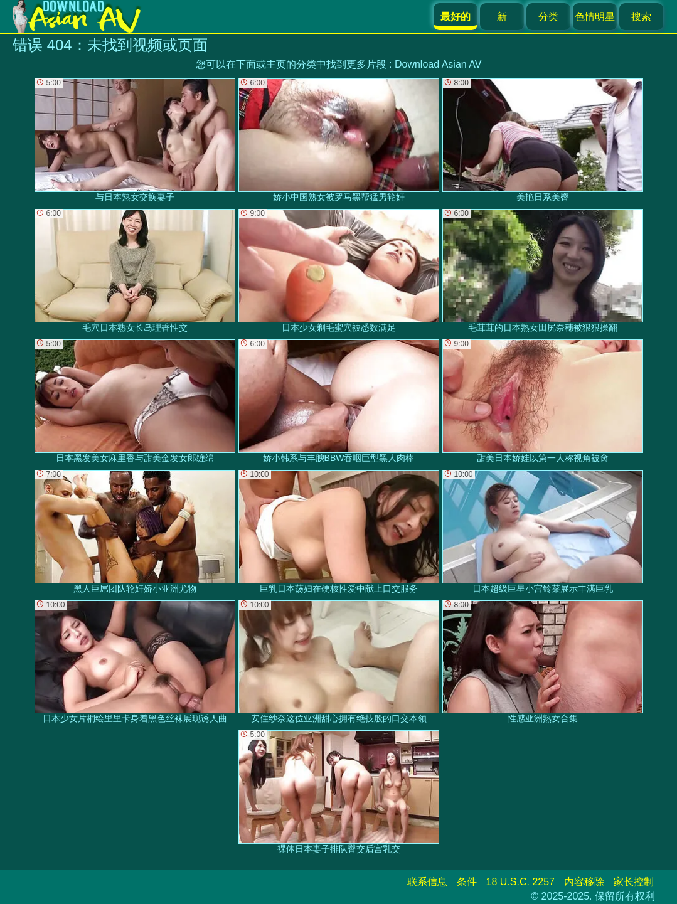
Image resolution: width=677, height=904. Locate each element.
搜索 (641, 16)
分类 (548, 16)
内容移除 (584, 881)
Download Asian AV (438, 64)
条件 (467, 881)
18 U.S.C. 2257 (520, 881)
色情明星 (595, 16)
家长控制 (634, 881)
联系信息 (427, 881)
